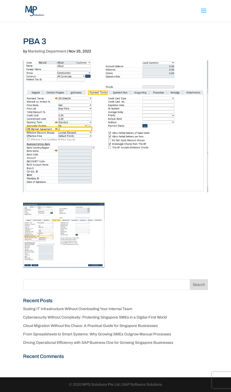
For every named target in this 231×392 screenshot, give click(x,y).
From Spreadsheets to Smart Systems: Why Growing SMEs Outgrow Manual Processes (97, 334)
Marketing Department (47, 51)
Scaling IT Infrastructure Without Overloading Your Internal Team (77, 309)
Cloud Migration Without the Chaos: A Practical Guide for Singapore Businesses (90, 326)
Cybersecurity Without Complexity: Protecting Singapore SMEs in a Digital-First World (95, 317)
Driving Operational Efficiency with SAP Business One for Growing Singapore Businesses (98, 343)
